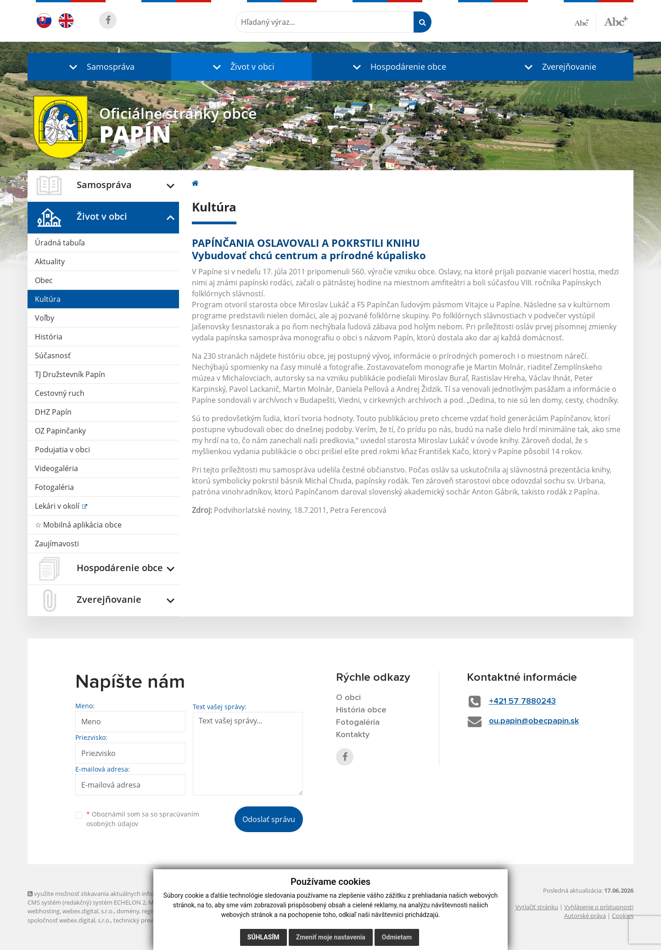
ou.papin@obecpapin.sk (534, 721)
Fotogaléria (54, 487)
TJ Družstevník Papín (70, 374)
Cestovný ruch (59, 393)
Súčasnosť (53, 355)
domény (128, 911)
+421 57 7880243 (522, 701)
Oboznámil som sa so (142, 819)
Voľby (44, 318)
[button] (99, 67)
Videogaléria (56, 468)
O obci (348, 698)
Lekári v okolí (58, 506)
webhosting (44, 911)
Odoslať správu (268, 819)
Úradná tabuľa (60, 243)
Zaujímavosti (57, 544)
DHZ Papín (53, 412)
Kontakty (353, 735)
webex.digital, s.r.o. (88, 911)
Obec (44, 280)
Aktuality (50, 261)
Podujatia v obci (62, 449)
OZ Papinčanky (60, 431)
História (48, 337)
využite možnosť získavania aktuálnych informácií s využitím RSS (118, 893)
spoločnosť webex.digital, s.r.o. (69, 920)
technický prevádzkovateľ (148, 920)
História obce (361, 710)
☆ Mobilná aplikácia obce (78, 525)
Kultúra (48, 299)
